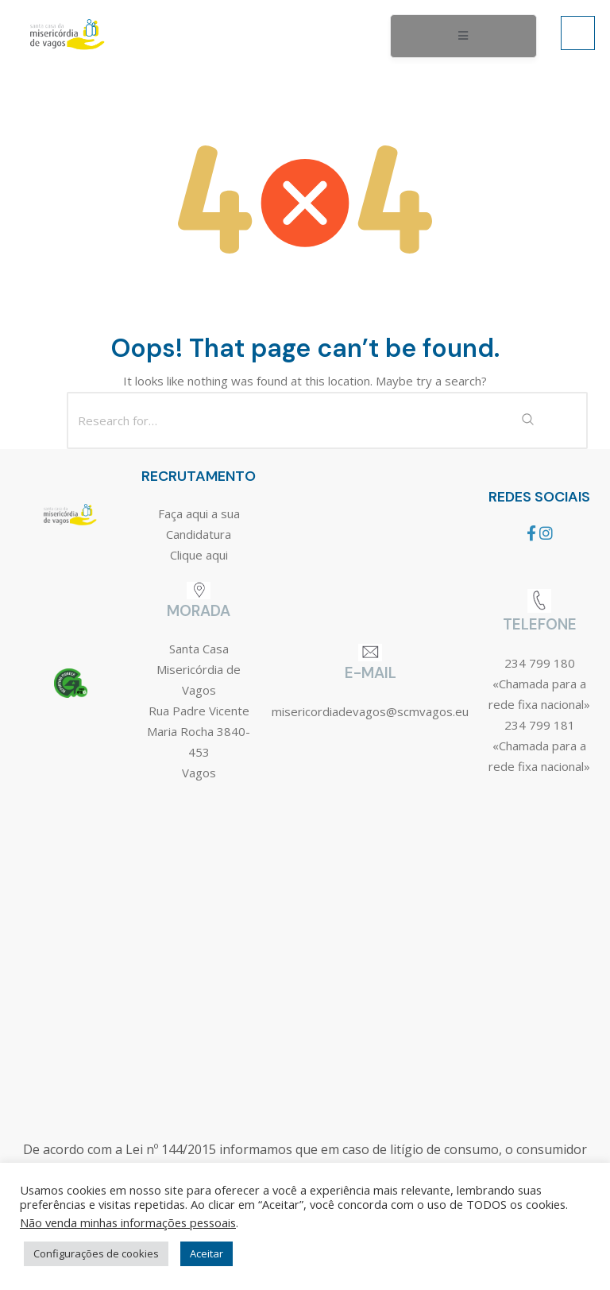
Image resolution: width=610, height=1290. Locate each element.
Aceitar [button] (206, 1253)
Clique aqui (199, 555)
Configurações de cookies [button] (96, 1253)
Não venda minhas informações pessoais (128, 1222)
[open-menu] (463, 36)
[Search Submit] (527, 420)
